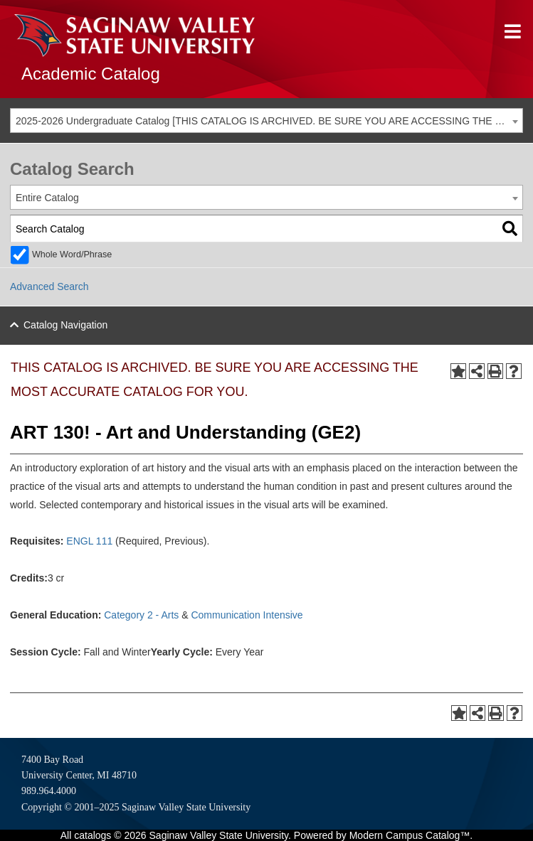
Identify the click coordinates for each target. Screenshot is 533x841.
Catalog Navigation (65, 325)
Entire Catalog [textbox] (47, 197)
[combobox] (266, 120)
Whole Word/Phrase (72, 254)
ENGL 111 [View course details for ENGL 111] (89, 541)
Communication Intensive (246, 615)
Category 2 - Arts (141, 615)
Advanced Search (49, 286)
